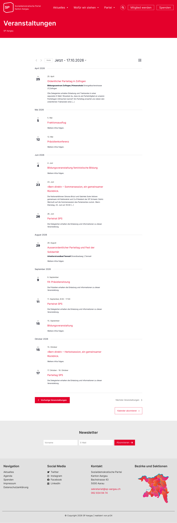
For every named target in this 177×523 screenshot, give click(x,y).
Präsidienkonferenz (58, 141)
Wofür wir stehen (86, 8)
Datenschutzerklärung (16, 487)
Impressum (10, 483)
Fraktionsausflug (56, 122)
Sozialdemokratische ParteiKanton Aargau (28, 7)
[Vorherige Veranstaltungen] (36, 60)
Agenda (8, 475)
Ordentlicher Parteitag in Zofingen (66, 81)
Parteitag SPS (55, 375)
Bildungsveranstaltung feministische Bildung (72, 167)
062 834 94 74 (99, 492)
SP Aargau (8, 31)
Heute (48, 60)
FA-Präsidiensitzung (58, 282)
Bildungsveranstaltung (60, 325)
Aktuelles (61, 8)
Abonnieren (122, 442)
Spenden (165, 7)
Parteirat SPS (54, 218)
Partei (109, 8)
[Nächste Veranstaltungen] (41, 60)
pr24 (110, 515)
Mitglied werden (141, 7)
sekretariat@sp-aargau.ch (105, 489)
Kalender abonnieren (127, 410)
